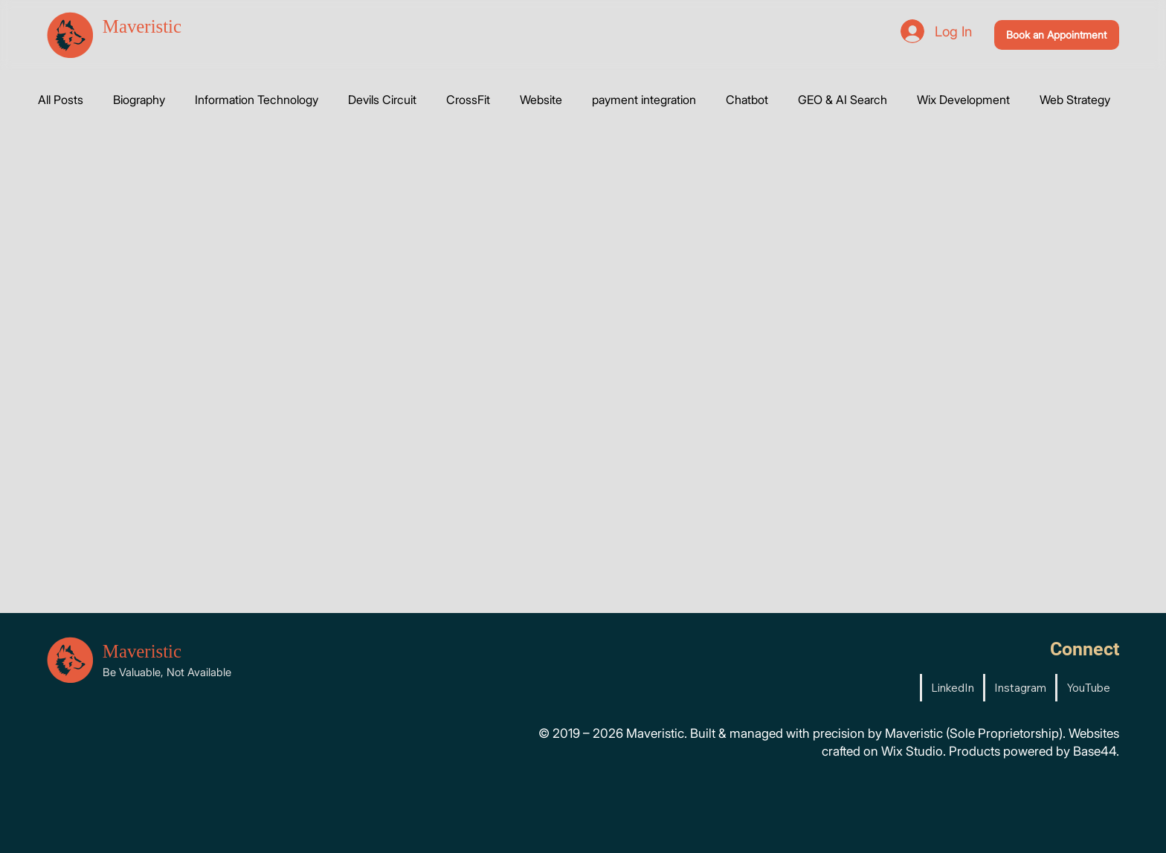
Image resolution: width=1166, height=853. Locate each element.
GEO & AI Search (842, 99)
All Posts (60, 99)
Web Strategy (1075, 99)
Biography (139, 99)
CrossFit (468, 99)
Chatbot (747, 99)
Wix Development (963, 99)
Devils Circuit (382, 99)
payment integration (644, 99)
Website (541, 99)
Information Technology (256, 99)
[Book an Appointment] (1057, 34)
